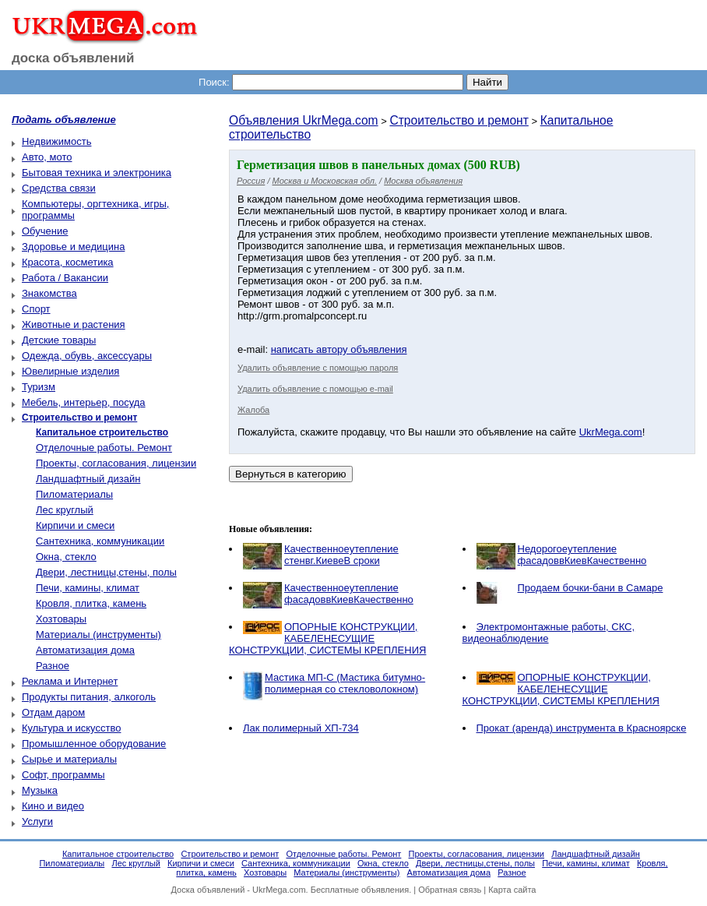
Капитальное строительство (118, 853)
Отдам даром (53, 712)
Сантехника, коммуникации (100, 541)
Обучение (45, 231)
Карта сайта (512, 889)
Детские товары (59, 340)
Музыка (40, 790)
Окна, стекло (66, 556)
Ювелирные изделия (70, 371)
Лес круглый (64, 510)
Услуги (37, 821)
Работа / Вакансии (65, 278)
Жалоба (253, 409)
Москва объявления (423, 180)
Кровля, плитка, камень (91, 603)
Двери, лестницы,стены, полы (106, 572)
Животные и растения (73, 324)
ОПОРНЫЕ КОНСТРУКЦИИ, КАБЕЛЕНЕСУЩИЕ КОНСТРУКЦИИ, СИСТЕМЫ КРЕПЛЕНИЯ (327, 638)
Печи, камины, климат (87, 588)
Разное (52, 666)
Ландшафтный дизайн (88, 479)
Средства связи (59, 188)
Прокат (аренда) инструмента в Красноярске (582, 728)
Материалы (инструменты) (98, 634)
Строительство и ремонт (458, 120)
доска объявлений (73, 58)
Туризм (38, 387)
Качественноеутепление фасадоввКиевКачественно (348, 593)
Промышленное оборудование (94, 743)
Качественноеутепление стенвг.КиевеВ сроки (341, 554)
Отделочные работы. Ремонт (104, 447)
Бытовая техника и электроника (96, 172)
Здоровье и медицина (73, 246)
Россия (251, 180)
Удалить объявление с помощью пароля (317, 367)
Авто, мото (47, 157)
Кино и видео (53, 806)
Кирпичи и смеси (75, 525)
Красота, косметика (68, 262)
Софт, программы (63, 775)
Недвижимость (56, 141)
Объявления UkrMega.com (303, 120)
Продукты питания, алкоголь (89, 697)
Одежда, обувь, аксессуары (87, 355)
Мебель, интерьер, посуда (84, 402)
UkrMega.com (610, 432)
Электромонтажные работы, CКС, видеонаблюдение (549, 632)
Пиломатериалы (74, 494)
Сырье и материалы (69, 759)
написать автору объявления (339, 349)
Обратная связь (449, 889)
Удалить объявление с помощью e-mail (315, 388)
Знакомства (49, 293)
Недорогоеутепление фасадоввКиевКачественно (582, 554)
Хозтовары (61, 619)
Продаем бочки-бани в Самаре (590, 588)
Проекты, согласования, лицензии (116, 463)
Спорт (36, 309)
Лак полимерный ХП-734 (301, 728)
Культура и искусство (71, 728)
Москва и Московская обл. (325, 180)
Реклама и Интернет (70, 681)
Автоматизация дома (85, 650)
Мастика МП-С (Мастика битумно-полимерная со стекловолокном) (345, 683)
